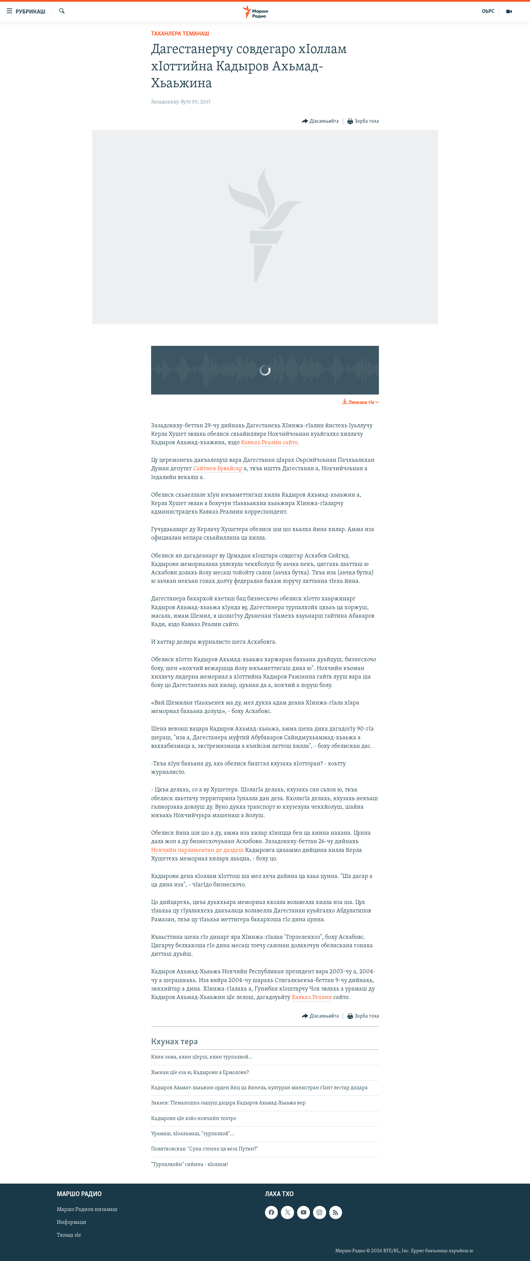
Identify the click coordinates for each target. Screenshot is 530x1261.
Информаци (71, 1223)
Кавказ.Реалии (312, 997)
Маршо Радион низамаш (87, 1210)
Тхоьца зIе (69, 1235)
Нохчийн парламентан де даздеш (197, 850)
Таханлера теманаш (180, 34)
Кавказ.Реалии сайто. (270, 442)
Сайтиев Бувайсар (217, 469)
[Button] (320, 121)
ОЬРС (488, 11)
